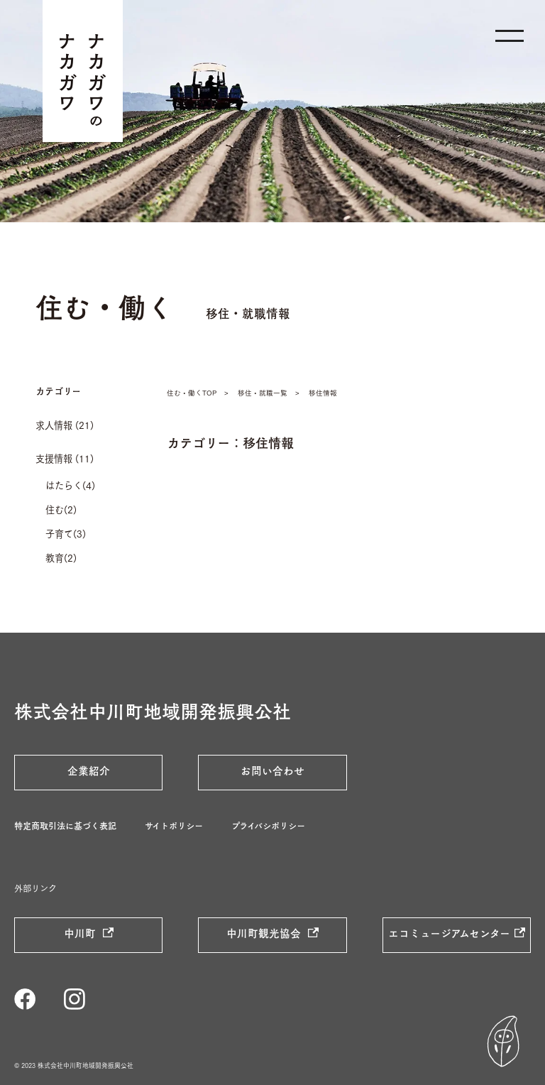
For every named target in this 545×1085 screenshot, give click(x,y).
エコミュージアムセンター (449, 933)
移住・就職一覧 (262, 392)
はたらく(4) (70, 485)
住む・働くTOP (191, 392)
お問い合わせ (272, 770)
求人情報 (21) (64, 425)
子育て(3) (65, 533)
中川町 (81, 933)
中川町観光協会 (265, 933)
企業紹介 (88, 770)
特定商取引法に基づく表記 (65, 825)
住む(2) (61, 509)
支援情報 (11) (64, 458)
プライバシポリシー (268, 825)
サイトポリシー (174, 825)
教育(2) (61, 557)
